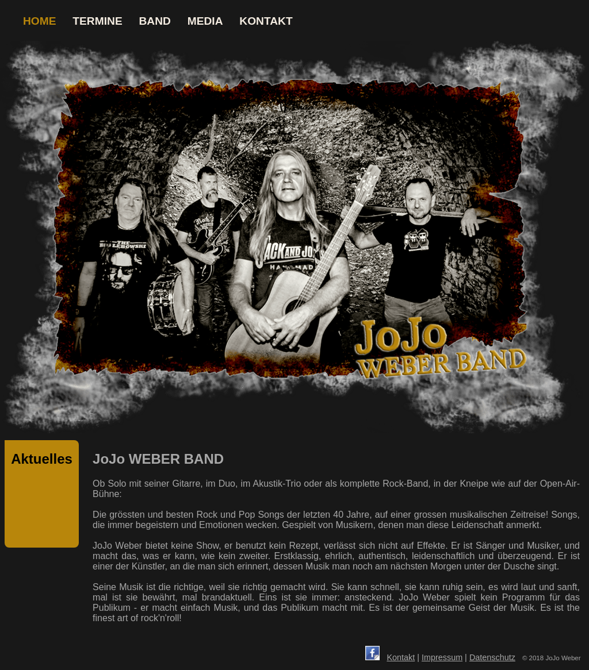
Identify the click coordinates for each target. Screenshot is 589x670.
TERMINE (97, 21)
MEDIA (205, 21)
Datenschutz (492, 657)
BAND (154, 21)
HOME (39, 21)
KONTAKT (265, 21)
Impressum (442, 657)
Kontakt (401, 657)
